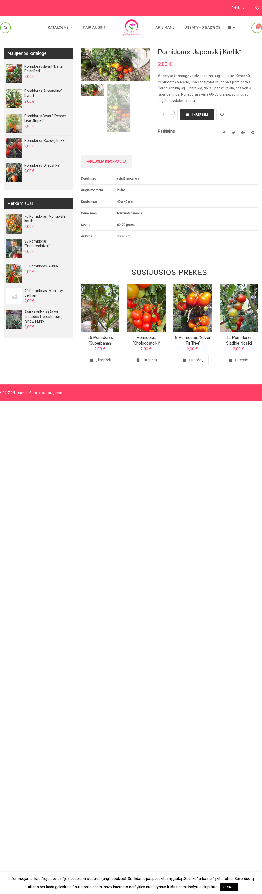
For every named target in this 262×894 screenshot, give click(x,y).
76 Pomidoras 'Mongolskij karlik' (45, 218)
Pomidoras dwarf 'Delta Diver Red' (43, 68)
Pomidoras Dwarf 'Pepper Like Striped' (45, 118)
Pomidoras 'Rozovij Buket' (45, 140)
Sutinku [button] (229, 887)
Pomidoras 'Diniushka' (42, 165)
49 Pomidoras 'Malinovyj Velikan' (44, 293)
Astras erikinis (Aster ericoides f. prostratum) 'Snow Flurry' (43, 316)
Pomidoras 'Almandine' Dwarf (43, 93)
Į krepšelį (197, 114)
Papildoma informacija (106, 161)
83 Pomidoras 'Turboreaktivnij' (37, 243)
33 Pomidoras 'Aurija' (41, 266)
